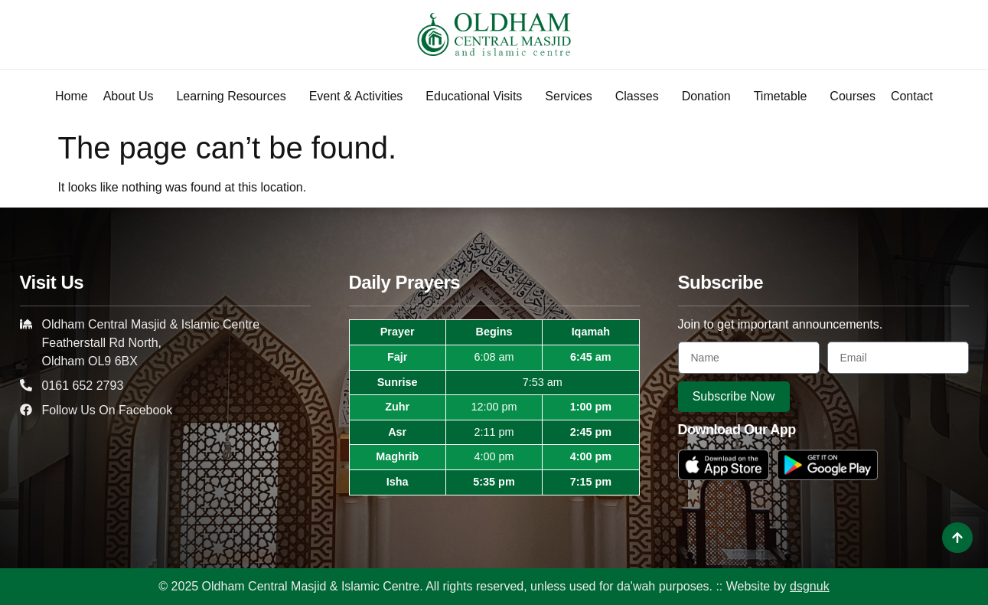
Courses (853, 96)
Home (71, 96)
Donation (710, 96)
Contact (912, 96)
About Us (132, 96)
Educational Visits (478, 96)
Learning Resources (234, 96)
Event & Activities (360, 96)
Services (572, 96)
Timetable (784, 96)
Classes (641, 96)
